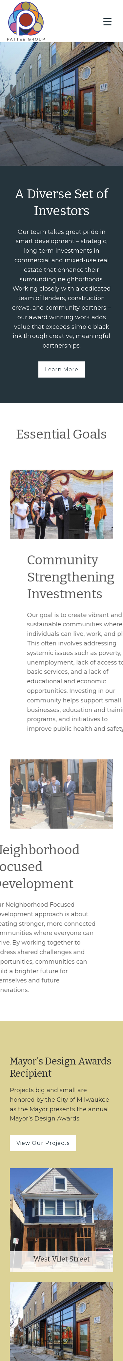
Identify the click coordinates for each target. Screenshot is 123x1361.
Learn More (61, 369)
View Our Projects (43, 1143)
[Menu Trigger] (107, 22)
